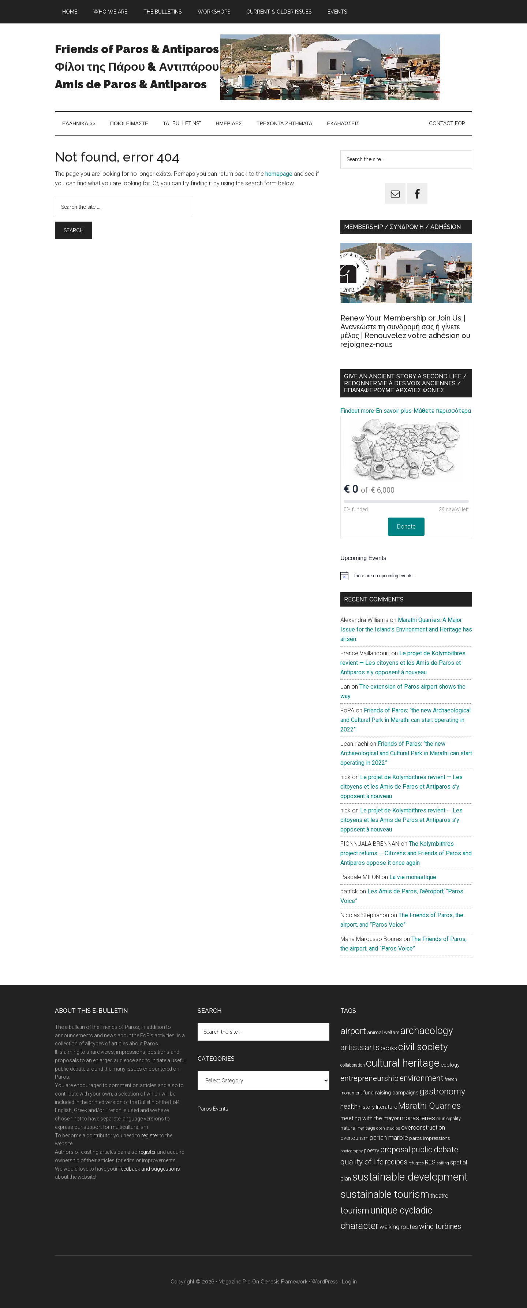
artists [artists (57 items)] (352, 1047)
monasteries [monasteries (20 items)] (417, 1118)
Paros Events (213, 1109)
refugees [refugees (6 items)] (416, 1163)
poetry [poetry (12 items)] (371, 1150)
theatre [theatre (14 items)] (439, 1196)
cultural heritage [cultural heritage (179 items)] (403, 1063)
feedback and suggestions (149, 1169)
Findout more (357, 410)
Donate (406, 526)
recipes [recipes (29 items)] (396, 1162)
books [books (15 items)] (389, 1048)
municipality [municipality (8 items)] (448, 1118)
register (149, 1135)
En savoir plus (394, 410)
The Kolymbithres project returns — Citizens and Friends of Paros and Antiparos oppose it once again (406, 853)
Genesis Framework (284, 1282)
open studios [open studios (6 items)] (388, 1128)
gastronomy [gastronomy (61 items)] (442, 1092)
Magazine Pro (234, 1282)
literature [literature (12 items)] (386, 1107)
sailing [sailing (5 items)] (443, 1163)
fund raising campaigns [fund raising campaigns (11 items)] (391, 1093)
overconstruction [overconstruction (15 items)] (423, 1127)
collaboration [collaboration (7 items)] (352, 1065)
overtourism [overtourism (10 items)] (354, 1138)
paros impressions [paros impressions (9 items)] (429, 1138)
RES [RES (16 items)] (430, 1162)
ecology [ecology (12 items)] (450, 1064)
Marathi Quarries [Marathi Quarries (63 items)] (429, 1106)
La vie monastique (412, 877)
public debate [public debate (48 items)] (434, 1149)
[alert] (406, 575)
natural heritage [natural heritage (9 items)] (357, 1128)
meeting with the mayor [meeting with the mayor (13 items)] (369, 1118)
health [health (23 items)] (349, 1106)
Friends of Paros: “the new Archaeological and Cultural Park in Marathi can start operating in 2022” (405, 720)
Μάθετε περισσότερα (442, 410)
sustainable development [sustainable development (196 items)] (410, 1177)
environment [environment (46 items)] (422, 1078)
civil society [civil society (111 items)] (423, 1046)
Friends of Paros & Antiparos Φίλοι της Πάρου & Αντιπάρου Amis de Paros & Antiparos (137, 66)
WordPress (324, 1282)
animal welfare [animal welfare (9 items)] (383, 1032)
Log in (349, 1282)
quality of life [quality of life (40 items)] (362, 1161)
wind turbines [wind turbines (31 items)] (440, 1226)
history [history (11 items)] (367, 1107)
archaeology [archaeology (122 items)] (426, 1031)
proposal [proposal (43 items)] (395, 1149)
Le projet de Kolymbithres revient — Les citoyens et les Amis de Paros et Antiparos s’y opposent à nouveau (403, 663)
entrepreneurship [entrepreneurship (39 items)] (369, 1078)
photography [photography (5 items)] (351, 1151)
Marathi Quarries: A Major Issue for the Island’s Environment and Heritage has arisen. (406, 629)
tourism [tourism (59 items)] (354, 1211)
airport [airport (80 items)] (353, 1031)
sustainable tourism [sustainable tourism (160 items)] (384, 1194)
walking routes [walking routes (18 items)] (399, 1226)
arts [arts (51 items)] (372, 1047)
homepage (278, 173)
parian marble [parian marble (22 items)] (389, 1137)
